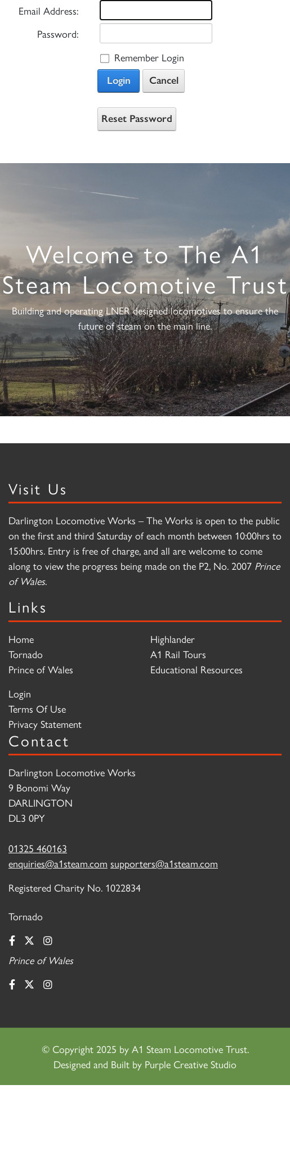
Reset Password (136, 118)
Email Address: (48, 10)
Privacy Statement (45, 724)
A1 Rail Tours (178, 654)
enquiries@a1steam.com (58, 863)
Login (119, 80)
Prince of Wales (40, 669)
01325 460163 (37, 848)
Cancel (164, 80)
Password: (57, 33)
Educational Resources (196, 669)
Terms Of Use (37, 708)
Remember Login (149, 57)
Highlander (172, 639)
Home (21, 639)
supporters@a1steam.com (164, 863)
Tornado (25, 654)
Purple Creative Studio (191, 1064)
